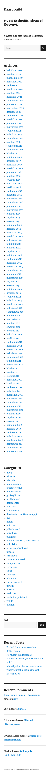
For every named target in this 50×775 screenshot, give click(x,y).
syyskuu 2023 (14, 74)
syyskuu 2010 (14, 417)
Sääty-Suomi (14, 651)
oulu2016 (11, 525)
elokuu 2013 (13, 285)
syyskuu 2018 (14, 142)
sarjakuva (12, 555)
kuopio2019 (13, 510)
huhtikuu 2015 (14, 232)
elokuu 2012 (13, 330)
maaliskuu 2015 (15, 236)
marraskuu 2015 (15, 210)
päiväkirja (12, 533)
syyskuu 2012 (14, 327)
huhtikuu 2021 (14, 96)
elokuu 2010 (13, 421)
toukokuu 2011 (14, 387)
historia (11, 480)
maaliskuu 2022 (15, 89)
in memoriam (14, 484)
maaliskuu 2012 (15, 349)
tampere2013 (13, 563)
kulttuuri (11, 506)
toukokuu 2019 (14, 130)
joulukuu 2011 (14, 360)
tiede (9, 570)
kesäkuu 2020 (14, 111)
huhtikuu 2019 (14, 134)
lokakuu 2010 (14, 413)
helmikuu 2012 (14, 353)
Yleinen (11, 604)
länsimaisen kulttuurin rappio (22, 514)
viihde (10, 601)
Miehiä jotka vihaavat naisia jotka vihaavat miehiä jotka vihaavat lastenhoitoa (24, 670)
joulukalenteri (14, 491)
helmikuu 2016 (14, 198)
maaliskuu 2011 (15, 394)
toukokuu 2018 (14, 145)
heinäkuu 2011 (14, 379)
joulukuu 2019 (14, 123)
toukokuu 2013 (14, 296)
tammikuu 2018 (15, 149)
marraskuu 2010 (15, 410)
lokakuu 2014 (14, 247)
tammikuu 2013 (15, 311)
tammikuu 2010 (15, 447)
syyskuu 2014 (14, 251)
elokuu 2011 (13, 376)
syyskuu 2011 (13, 372)
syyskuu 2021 (14, 93)
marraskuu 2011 (15, 364)
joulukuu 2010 (14, 406)
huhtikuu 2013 (14, 300)
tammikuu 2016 (15, 202)
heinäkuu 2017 (14, 157)
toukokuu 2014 (14, 259)
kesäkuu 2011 (13, 383)
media (10, 521)
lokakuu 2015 (14, 213)
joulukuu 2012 (14, 315)
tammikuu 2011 (15, 402)
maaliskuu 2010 (15, 440)
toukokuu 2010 (14, 432)
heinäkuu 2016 (14, 183)
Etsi (6, 620)
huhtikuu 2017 (14, 164)
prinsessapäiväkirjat (17, 548)
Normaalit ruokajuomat (19, 654)
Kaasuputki (13, 9)
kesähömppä (13, 499)
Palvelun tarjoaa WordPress (27, 770)
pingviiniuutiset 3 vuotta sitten (23, 540)
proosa (10, 552)
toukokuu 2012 (14, 342)
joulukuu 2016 (14, 172)
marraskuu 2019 (15, 127)
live (8, 518)
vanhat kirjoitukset (17, 597)
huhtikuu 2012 (14, 345)
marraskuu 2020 (15, 108)
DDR (15, 699)
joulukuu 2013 (14, 274)
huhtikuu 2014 (14, 262)
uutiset (10, 589)
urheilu (10, 585)
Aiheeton (11, 476)
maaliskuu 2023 (15, 78)
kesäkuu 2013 (14, 293)
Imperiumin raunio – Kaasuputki (22, 695)
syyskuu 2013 (13, 281)
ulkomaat (12, 578)
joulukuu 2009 (14, 451)
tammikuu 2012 (15, 357)
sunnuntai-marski (16, 559)
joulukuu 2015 (14, 206)
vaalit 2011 (12, 593)
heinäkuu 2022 (14, 81)
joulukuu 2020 (14, 104)
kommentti (13, 502)
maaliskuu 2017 (15, 168)
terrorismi (12, 567)
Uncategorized (14, 582)
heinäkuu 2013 (14, 289)
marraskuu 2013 (15, 277)
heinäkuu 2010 (14, 425)
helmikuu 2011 (14, 398)
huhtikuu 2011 (14, 391)
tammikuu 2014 (15, 270)
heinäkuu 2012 (14, 334)
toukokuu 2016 (14, 191)
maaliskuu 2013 (15, 304)
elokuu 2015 (13, 221)
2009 (9, 472)
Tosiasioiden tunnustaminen (22, 647)
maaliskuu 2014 (15, 266)
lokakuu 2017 (13, 153)
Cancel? (22, 708)
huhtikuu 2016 (14, 194)
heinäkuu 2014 (14, 255)
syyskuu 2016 (14, 179)
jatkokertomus (14, 487)
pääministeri (13, 529)
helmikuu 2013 (14, 308)
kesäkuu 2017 (14, 161)
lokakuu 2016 (14, 176)
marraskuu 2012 (15, 319)
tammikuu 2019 (15, 138)
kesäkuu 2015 (14, 228)
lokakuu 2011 (13, 368)
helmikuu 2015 (14, 240)
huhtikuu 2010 (14, 436)
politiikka (12, 544)
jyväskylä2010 (14, 495)
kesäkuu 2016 (14, 187)
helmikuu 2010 (14, 443)
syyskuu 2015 (14, 217)
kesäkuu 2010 (14, 428)
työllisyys (12, 574)
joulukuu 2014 (14, 244)
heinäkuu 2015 (14, 225)
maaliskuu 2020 (15, 119)
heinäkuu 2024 (14, 70)
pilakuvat (11, 536)
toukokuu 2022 (15, 85)
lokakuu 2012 (14, 323)
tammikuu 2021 (15, 100)
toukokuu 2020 (15, 115)
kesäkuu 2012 (14, 338)
